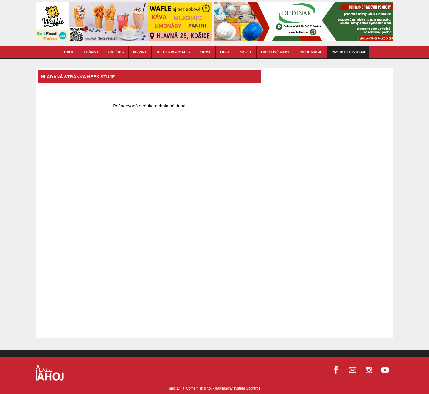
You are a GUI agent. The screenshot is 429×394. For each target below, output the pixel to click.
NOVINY (140, 52)
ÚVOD (69, 52)
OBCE (225, 52)
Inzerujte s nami (348, 52)
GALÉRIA (116, 52)
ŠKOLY (246, 52)
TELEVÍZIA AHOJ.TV (173, 52)
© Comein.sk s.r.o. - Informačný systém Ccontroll (221, 388)
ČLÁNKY (91, 52)
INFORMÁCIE (311, 52)
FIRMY (205, 52)
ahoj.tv (174, 388)
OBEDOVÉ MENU (275, 52)
